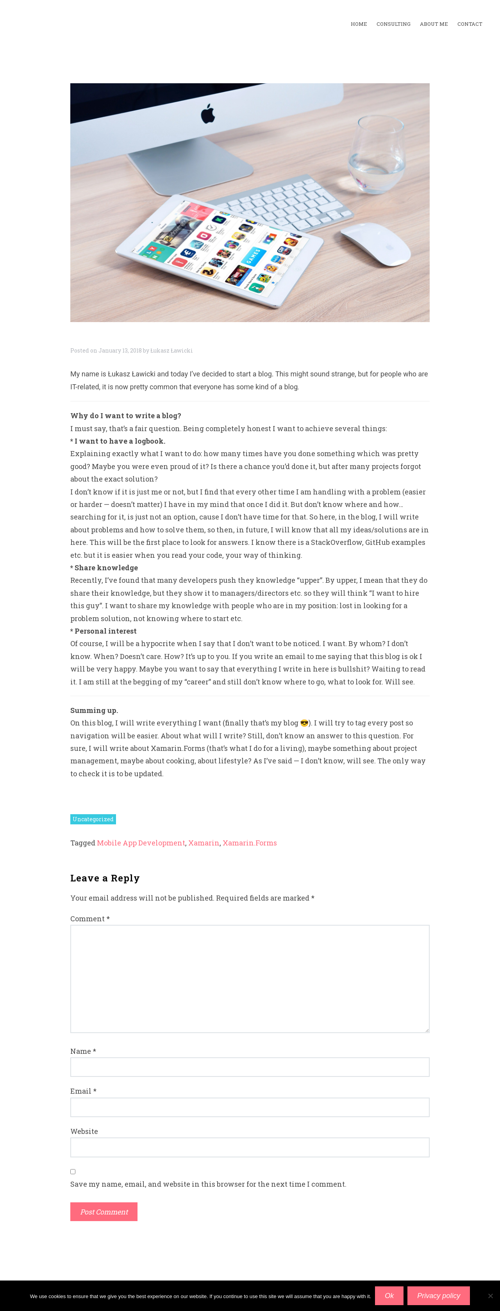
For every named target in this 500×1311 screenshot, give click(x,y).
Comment (90, 918)
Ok (389, 1296)
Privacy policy (438, 1296)
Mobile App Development (141, 842)
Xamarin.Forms (250, 842)
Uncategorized (93, 819)
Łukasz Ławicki (171, 350)
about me (434, 23)
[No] (490, 1296)
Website (84, 1131)
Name (83, 1051)
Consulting (394, 23)
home (359, 23)
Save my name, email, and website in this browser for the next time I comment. (208, 1184)
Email (83, 1091)
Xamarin (204, 842)
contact (469, 23)
